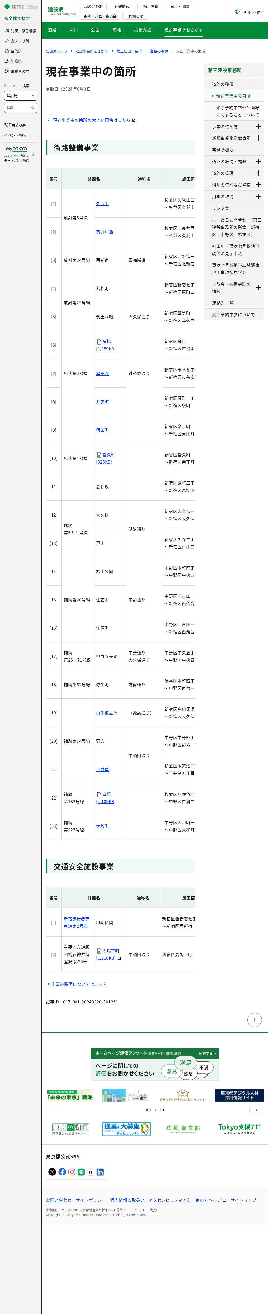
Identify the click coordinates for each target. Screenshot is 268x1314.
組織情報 (122, 6)
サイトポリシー (91, 1288)
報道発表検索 (15, 124)
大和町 (102, 915)
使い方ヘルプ (208, 1288)
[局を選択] (20, 96)
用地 (117, 29)
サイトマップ (244, 1288)
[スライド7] (156, 1198)
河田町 (102, 518)
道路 (52, 29)
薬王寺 (102, 462)
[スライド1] (147, 1198)
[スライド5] (151, 1198)
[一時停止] (162, 1198)
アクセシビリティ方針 (170, 1288)
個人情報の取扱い (127, 1288)
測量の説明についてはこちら (79, 1073)
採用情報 (150, 6)
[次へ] (256, 1198)
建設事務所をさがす (183, 29)
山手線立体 (107, 801)
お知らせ (136, 15)
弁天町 (102, 490)
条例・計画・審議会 (100, 15)
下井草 (102, 858)
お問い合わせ (59, 1288)
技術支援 (142, 29)
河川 (73, 29)
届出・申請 (179, 6)
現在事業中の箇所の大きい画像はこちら (92, 208)
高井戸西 (104, 320)
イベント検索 (15, 135)
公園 (95, 29)
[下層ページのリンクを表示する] (259, 84)
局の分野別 (93, 6)
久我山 (102, 292)
